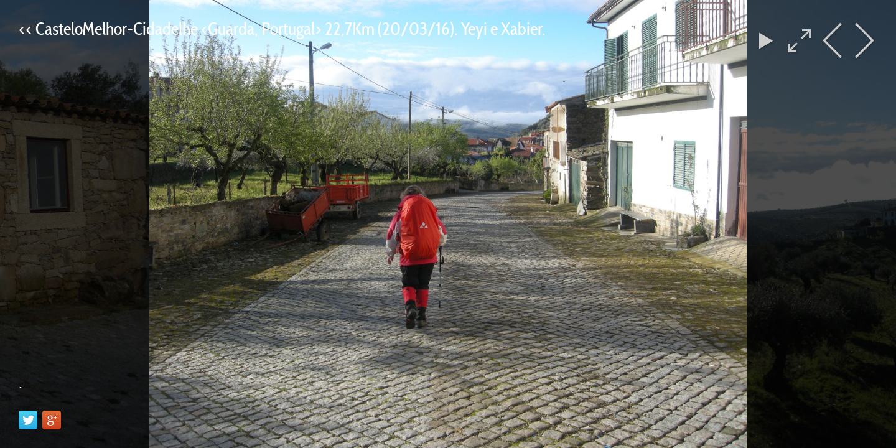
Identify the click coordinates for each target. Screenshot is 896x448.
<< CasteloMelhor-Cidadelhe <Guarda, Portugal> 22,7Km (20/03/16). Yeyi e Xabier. (282, 28)
